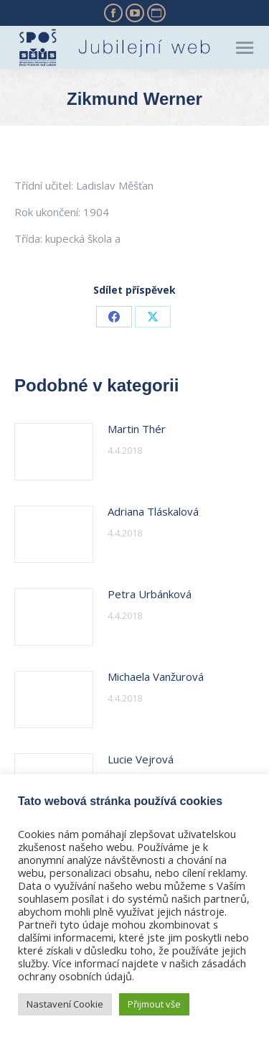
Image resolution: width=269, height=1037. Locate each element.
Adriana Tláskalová (153, 511)
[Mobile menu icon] (245, 47)
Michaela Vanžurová (156, 676)
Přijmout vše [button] (154, 1004)
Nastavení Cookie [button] (65, 1004)
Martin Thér (137, 429)
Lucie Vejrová (141, 759)
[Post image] (53, 451)
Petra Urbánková (150, 594)
